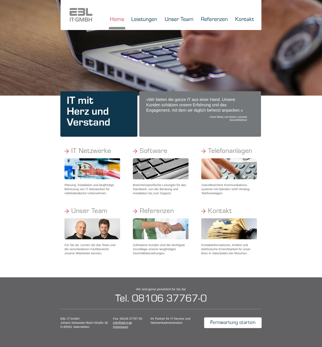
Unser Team (179, 19)
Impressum (120, 326)
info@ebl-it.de (122, 322)
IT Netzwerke (91, 151)
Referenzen (214, 19)
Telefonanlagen (230, 151)
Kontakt (244, 19)
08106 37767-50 (131, 318)
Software (154, 151)
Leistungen (144, 19)
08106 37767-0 (169, 299)
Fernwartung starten (232, 322)
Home (117, 19)
